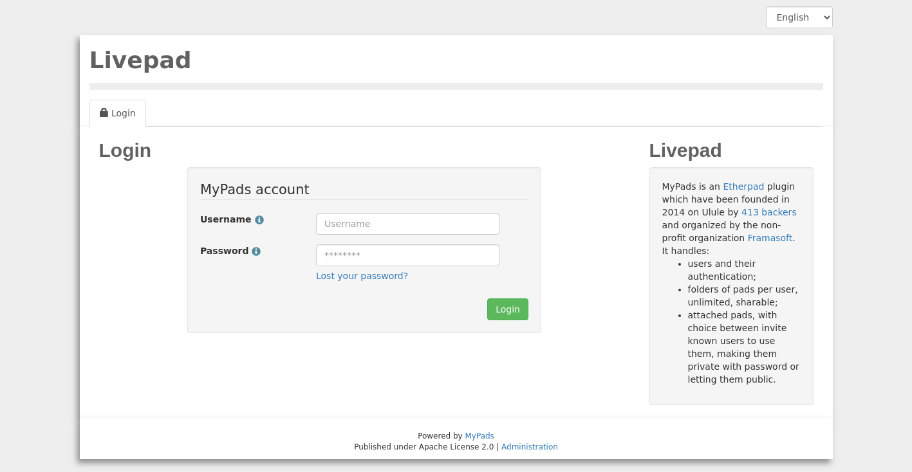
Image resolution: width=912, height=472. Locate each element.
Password (230, 251)
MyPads (479, 435)
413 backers (769, 212)
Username (232, 219)
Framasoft (770, 238)
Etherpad (743, 186)
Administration (529, 446)
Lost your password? (362, 276)
